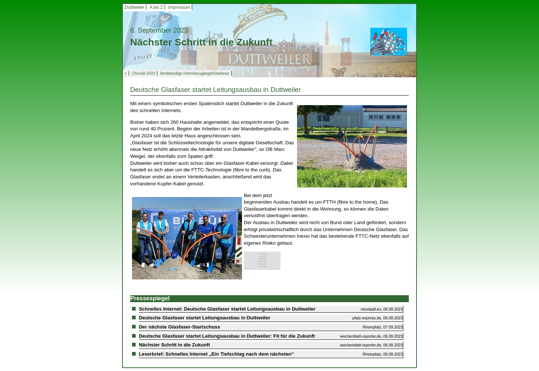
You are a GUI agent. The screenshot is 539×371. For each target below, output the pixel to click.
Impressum (179, 7)
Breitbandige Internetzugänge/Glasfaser (194, 73)
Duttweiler (134, 7)
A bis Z (156, 7)
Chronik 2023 (143, 73)
